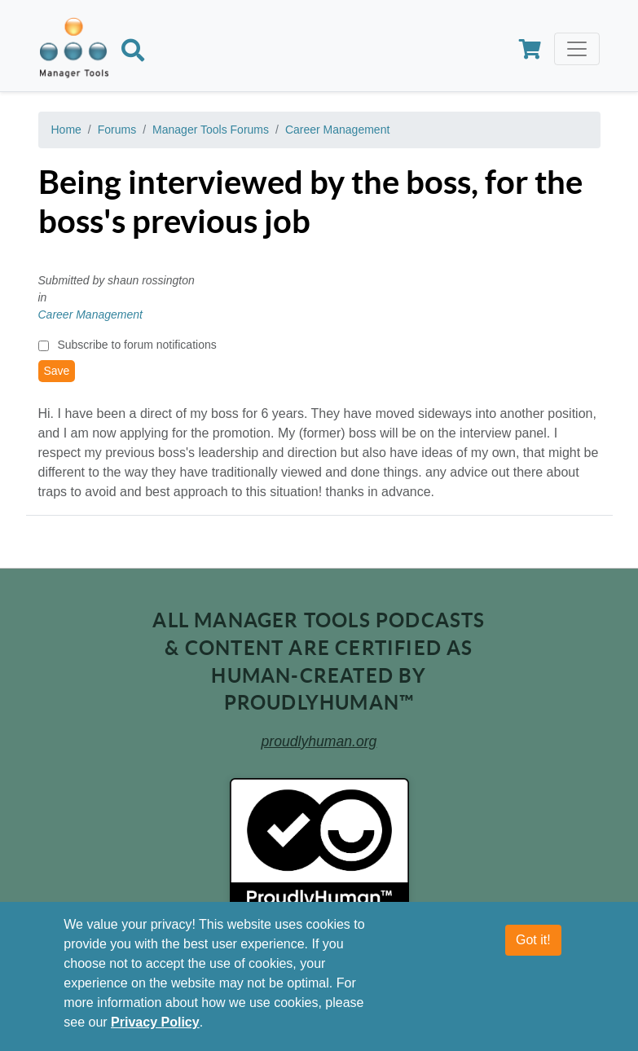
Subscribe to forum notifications (136, 344)
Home (66, 129)
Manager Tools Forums (210, 129)
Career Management (337, 129)
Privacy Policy (155, 1022)
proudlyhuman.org (319, 741)
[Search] (132, 53)
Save (57, 370)
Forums (117, 129)
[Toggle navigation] (577, 49)
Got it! (533, 940)
